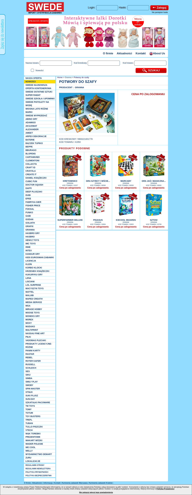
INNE (28, 247)
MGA (28, 306)
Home (60, 77)
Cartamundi (33, 157)
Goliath (30, 223)
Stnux (29, 392)
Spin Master (33, 388)
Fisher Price (33, 205)
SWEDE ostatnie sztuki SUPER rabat (39, 93)
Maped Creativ (34, 299)
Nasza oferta (34, 78)
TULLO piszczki (34, 426)
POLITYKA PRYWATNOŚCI (37, 472)
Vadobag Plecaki (36, 340)
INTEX (29, 250)
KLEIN (29, 264)
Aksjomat (31, 126)
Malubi (30, 295)
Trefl (29, 420)
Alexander (32, 129)
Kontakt (141, 53)
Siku (28, 375)
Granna (30, 230)
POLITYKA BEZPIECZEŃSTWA (39, 476)
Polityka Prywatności (165, 489)
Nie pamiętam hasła (160, 12)
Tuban (29, 423)
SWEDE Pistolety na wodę (37, 104)
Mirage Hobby (34, 309)
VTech (29, 430)
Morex (29, 319)
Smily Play (32, 382)
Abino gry (31, 119)
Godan (29, 219)
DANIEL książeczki (36, 178)
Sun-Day (30, 399)
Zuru (28, 457)
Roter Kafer (33, 361)
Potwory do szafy (81, 77)
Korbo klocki (34, 267)
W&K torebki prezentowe (33, 435)
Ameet (29, 133)
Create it (31, 174)
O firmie (108, 53)
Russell (30, 364)
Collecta (31, 164)
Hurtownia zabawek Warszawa (74, 483)
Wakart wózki (34, 440)
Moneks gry (33, 316)
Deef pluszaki (34, 191)
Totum (29, 413)
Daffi (29, 188)
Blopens (31, 153)
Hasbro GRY (33, 233)
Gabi (28, 216)
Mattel (30, 292)
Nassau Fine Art (35, 333)
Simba (29, 378)
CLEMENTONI (32, 160)
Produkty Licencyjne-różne (39, 345)
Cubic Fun (31, 181)
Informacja (48, 483)
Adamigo (31, 122)
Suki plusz (32, 395)
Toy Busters (33, 416)
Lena (28, 278)
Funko (29, 212)
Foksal (30, 209)
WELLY (29, 451)
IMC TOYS (31, 243)
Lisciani (30, 281)
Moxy (29, 323)
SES (28, 371)
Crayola (31, 171)
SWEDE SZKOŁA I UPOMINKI (40, 98)
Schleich (31, 368)
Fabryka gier (33, 202)
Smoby (29, 385)
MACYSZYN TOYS (35, 288)
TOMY (29, 409)
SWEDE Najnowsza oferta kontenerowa (38, 87)
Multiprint (32, 330)
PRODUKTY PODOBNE (74, 148)
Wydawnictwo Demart (39, 454)
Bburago (31, 150)
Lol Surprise (33, 285)
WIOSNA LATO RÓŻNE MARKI (37, 110)
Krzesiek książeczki (37, 271)
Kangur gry (33, 254)
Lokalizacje (33, 461)
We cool (31, 447)
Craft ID (30, 167)
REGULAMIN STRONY (35, 465)
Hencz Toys (32, 240)
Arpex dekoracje (36, 136)
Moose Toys (33, 312)
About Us (157, 53)
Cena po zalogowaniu (70, 188)
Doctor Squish (34, 185)
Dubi (28, 195)
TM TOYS (30, 406)
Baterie (30, 140)
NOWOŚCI (31, 81)
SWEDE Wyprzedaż (36, 115)
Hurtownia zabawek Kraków (100, 483)
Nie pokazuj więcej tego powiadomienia (96, 492)
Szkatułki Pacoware (38, 402)
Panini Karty (33, 350)
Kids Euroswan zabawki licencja (40, 259)
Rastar (30, 354)
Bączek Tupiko (34, 143)
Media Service (34, 302)
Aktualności (124, 53)
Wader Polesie (34, 444)
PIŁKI (28, 337)
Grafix (29, 226)
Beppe (29, 146)
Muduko (30, 326)
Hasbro (30, 236)
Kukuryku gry (34, 274)
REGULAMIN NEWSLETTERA (38, 469)
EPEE (28, 198)
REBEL (29, 357)
